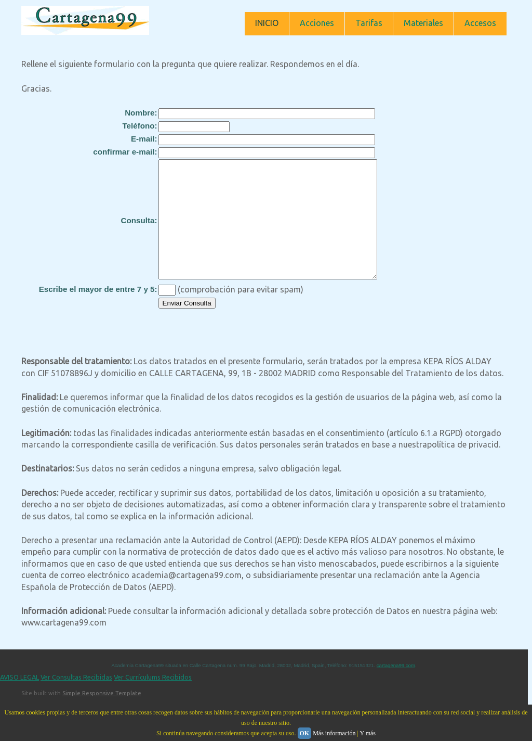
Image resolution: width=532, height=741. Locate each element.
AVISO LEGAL (19, 700)
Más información (334, 733)
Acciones (317, 23)
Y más (368, 733)
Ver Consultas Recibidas (76, 700)
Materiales (423, 23)
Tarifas (368, 23)
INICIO (266, 23)
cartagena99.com (396, 689)
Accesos (480, 23)
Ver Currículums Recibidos (153, 700)
